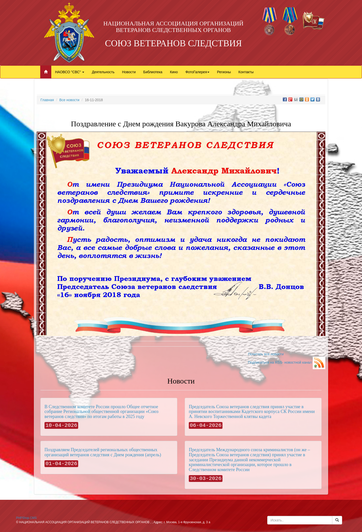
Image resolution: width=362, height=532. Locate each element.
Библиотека (152, 72)
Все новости (69, 100)
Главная (47, 100)
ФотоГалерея (197, 72)
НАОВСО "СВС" (69, 72)
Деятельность (103, 72)
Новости (129, 72)
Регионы (224, 72)
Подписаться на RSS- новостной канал (286, 362)
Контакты (245, 72)
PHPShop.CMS (26, 518)
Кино (174, 72)
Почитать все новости (266, 354)
